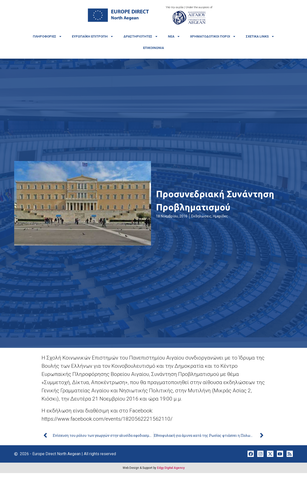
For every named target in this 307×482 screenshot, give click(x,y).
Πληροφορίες (47, 36)
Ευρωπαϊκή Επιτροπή (92, 36)
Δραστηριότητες (140, 36)
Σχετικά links (260, 36)
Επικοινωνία (153, 48)
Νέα (174, 36)
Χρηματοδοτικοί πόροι (213, 36)
